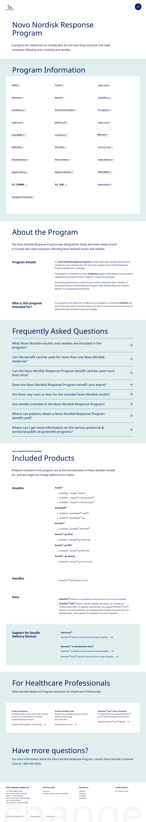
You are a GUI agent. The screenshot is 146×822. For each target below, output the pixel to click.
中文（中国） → (61, 184)
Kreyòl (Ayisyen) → (106, 159)
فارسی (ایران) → (104, 122)
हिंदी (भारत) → (103, 135)
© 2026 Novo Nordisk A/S (15, 816)
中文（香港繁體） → (19, 184)
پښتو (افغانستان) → (19, 110)
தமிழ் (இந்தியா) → (19, 135)
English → (16, 85)
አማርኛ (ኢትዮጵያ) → (105, 147)
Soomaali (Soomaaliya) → (65, 110)
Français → (59, 85)
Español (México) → (20, 172)
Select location (122, 791)
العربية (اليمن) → (18, 122)
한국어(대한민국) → (105, 172)
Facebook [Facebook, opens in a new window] (82, 793)
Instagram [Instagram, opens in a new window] (82, 798)
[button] (138, 6)
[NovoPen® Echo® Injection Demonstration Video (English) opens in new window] (91, 656)
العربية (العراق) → (61, 122)
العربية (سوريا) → (104, 85)
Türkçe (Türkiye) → (63, 159)
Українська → (18, 97)
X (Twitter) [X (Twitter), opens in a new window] (82, 796)
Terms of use (50, 816)
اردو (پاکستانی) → (61, 135)
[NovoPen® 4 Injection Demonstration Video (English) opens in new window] (91, 651)
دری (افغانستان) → (105, 97)
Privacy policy (35, 816)
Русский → (59, 97)
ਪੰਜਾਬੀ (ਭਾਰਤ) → (17, 147)
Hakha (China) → (105, 184)
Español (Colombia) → (64, 172)
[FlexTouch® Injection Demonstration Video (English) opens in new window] (91, 637)
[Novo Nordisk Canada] (13, 7)
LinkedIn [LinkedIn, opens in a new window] (82, 791)
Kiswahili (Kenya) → (20, 159)
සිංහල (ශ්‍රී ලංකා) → (104, 110)
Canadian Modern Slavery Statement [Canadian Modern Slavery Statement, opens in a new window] (55, 793)
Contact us (46, 791)
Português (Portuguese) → (23, 197)
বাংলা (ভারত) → (60, 147)
